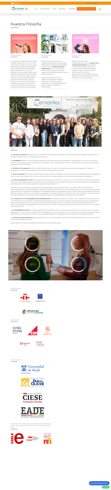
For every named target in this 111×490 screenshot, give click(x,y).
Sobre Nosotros (45, 9)
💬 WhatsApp (106, 487)
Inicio (36, 9)
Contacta (96, 3)
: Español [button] (15, 3)
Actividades (72, 9)
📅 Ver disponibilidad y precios (99, 483)
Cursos (54, 9)
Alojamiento (62, 9)
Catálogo (89, 3)
